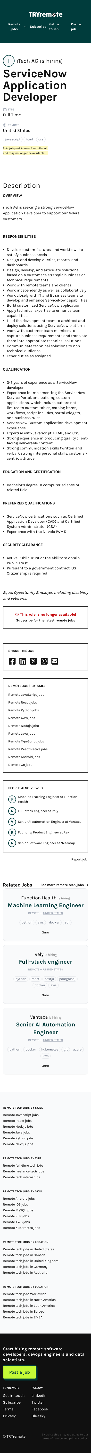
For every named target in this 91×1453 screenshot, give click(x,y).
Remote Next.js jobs (18, 1144)
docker (54, 922)
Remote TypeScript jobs (26, 741)
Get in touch (54, 26)
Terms (8, 1409)
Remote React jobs (22, 702)
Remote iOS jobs (15, 1204)
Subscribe (38, 27)
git (66, 1049)
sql (67, 922)
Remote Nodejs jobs (23, 726)
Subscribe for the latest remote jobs (45, 620)
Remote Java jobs (21, 733)
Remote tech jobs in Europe (23, 1311)
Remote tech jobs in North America (29, 1300)
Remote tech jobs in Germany (25, 1267)
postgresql (67, 979)
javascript (12, 139)
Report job (79, 859)
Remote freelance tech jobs (23, 1171)
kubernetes (49, 1049)
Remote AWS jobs (21, 718)
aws (41, 922)
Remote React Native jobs (28, 749)
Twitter (38, 1402)
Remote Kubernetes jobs (21, 1228)
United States (16, 130)
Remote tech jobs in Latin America (29, 1306)
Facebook (40, 1409)
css (40, 139)
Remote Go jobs (20, 765)
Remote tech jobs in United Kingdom (30, 1261)
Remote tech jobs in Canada (24, 1255)
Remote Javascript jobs (21, 1115)
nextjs (49, 979)
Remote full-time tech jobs (23, 1165)
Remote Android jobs (24, 757)
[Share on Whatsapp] (44, 661)
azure (77, 1049)
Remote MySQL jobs (18, 1210)
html (29, 139)
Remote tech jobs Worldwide (24, 1294)
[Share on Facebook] (12, 661)
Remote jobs (17, 26)
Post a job (76, 26)
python (27, 922)
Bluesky (38, 1416)
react (35, 979)
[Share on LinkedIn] (23, 661)
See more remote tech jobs (62, 885)
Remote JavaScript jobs (26, 695)
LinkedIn (39, 1395)
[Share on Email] (55, 661)
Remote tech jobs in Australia (25, 1272)
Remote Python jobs (23, 710)
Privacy (9, 1416)
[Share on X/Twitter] (33, 661)
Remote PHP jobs (16, 1216)
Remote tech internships (21, 1177)
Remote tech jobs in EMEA (22, 1317)
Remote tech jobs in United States (28, 1249)
